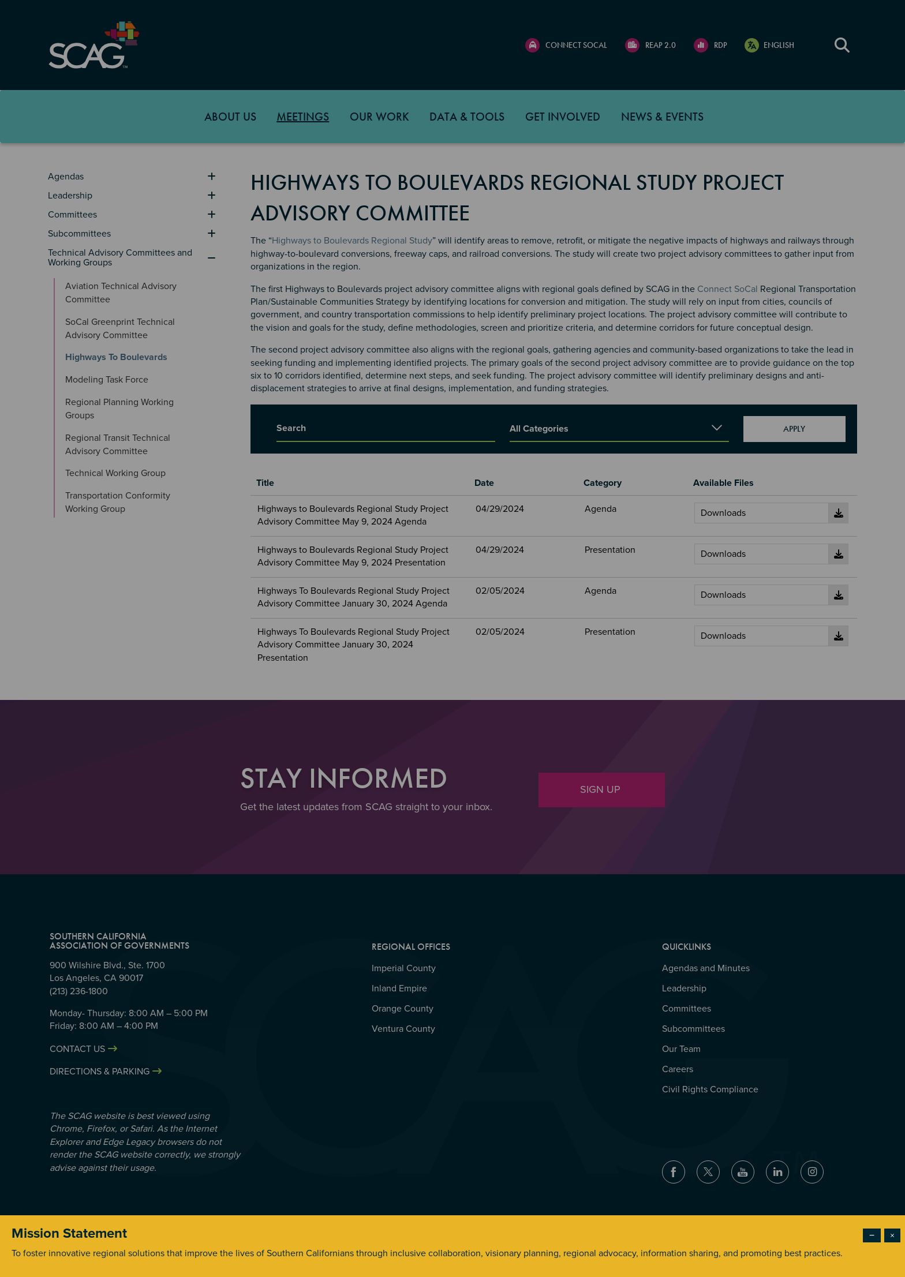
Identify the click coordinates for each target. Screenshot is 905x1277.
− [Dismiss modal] (871, 1235)
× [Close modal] (892, 1235)
